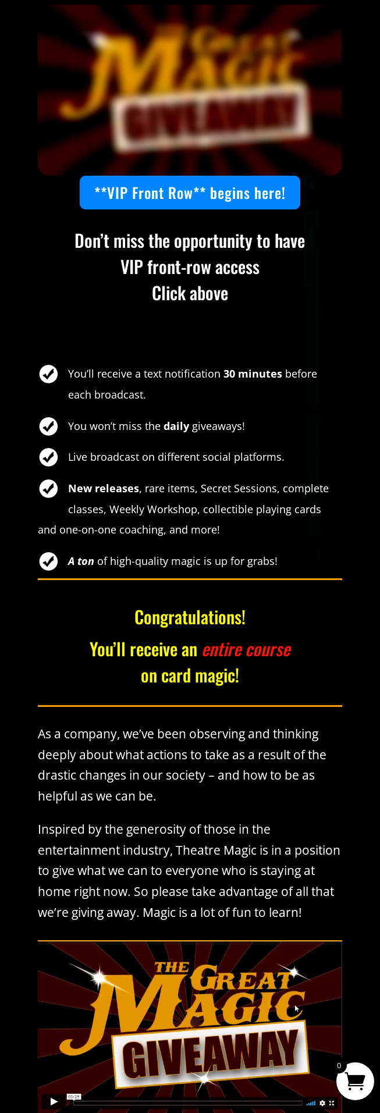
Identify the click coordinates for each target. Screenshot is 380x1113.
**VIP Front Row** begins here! (190, 192)
